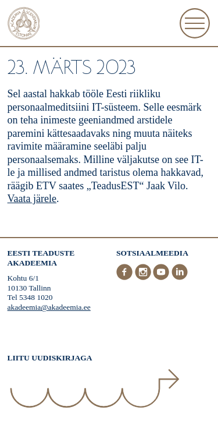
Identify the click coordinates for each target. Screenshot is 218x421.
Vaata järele (32, 198)
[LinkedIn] (179, 277)
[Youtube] (162, 277)
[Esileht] (24, 25)
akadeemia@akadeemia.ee (49, 307)
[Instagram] (144, 277)
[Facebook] (125, 277)
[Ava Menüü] (194, 23)
